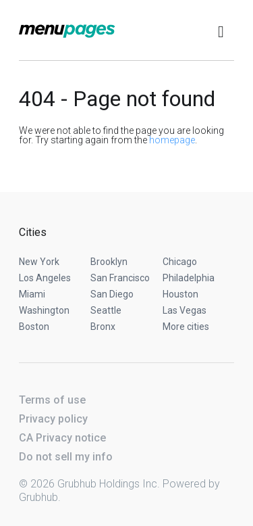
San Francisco (120, 277)
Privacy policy (53, 418)
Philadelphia (189, 277)
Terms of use (52, 399)
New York (39, 261)
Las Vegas (184, 310)
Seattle (105, 310)
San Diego (112, 294)
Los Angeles (45, 277)
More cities (186, 326)
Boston (34, 326)
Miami (32, 294)
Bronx (102, 326)
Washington (44, 310)
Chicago (180, 261)
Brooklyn (109, 261)
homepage (172, 140)
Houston (180, 294)
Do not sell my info (66, 456)
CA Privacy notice (62, 437)
